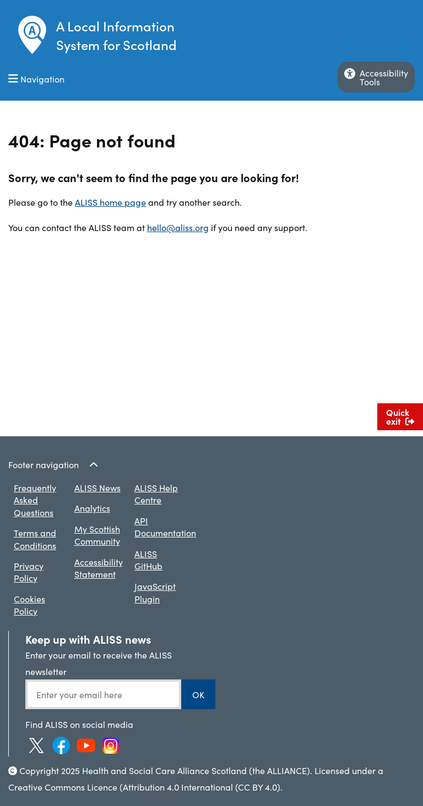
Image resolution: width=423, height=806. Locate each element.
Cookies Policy (29, 605)
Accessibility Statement (98, 568)
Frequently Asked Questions (35, 499)
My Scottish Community (97, 535)
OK (198, 694)
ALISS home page (110, 202)
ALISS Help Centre (156, 493)
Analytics (92, 508)
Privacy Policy (29, 572)
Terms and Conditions (35, 539)
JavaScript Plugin (155, 592)
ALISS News (97, 487)
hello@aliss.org (178, 227)
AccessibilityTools (376, 77)
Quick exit (400, 416)
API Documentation (165, 526)
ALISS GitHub (148, 559)
